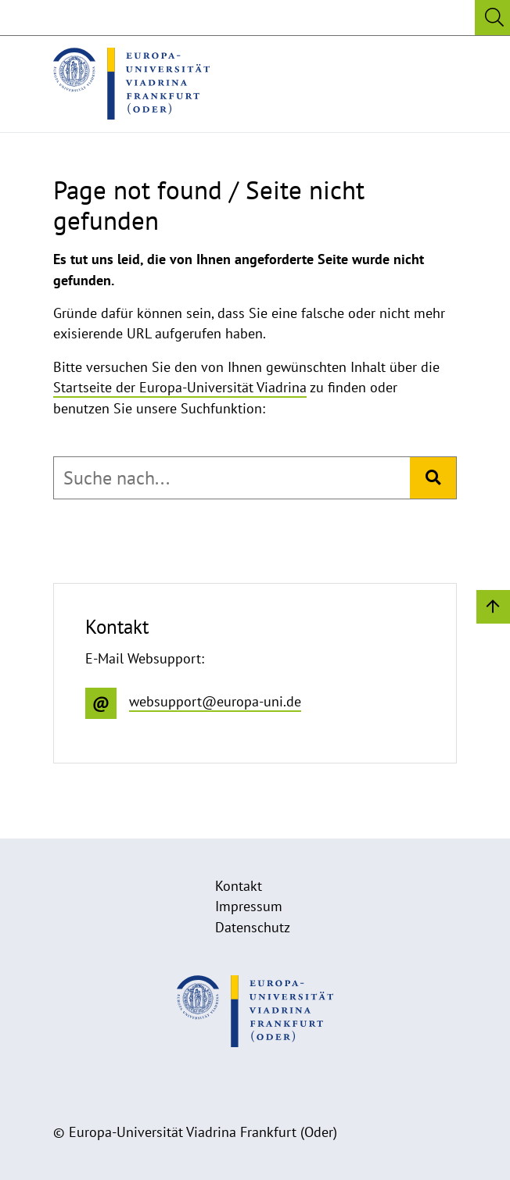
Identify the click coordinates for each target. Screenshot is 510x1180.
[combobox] (232, 478)
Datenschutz (252, 927)
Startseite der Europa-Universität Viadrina (180, 387)
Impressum (248, 906)
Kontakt (238, 886)
